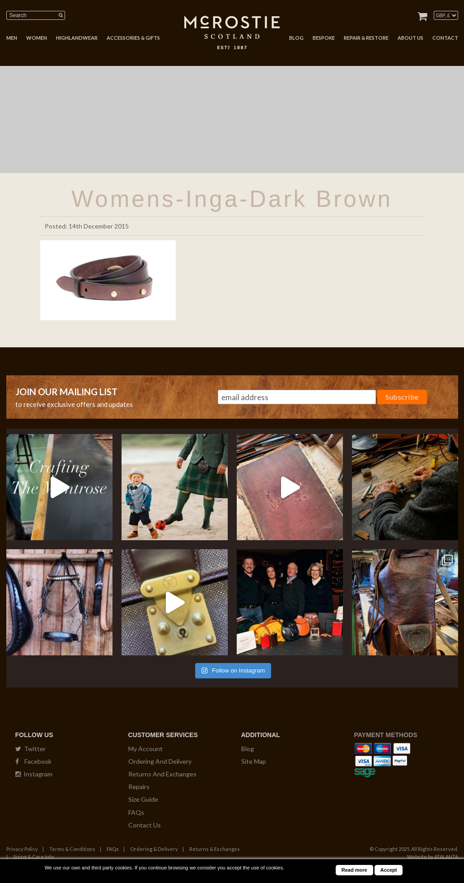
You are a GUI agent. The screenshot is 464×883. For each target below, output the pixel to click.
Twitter (30, 748)
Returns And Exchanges (162, 774)
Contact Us (144, 825)
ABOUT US (410, 38)
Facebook (33, 761)
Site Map (253, 761)
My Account (145, 748)
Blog (247, 748)
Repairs (139, 786)
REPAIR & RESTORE (366, 38)
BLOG (296, 38)
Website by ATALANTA (432, 857)
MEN (11, 38)
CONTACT (445, 38)
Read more (354, 870)
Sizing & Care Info (33, 857)
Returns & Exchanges (214, 849)
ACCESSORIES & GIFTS (133, 38)
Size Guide (143, 799)
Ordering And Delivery (160, 761)
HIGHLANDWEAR (77, 38)
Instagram (33, 774)
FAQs (136, 812)
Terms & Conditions (72, 849)
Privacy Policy (22, 849)
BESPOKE (324, 38)
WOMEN (36, 38)
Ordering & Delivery (154, 849)
